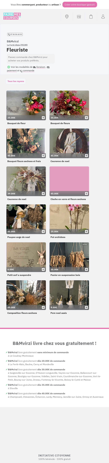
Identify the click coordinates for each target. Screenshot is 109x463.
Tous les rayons (16, 81)
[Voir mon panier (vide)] (91, 16)
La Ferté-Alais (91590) (17, 45)
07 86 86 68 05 (15, 34)
